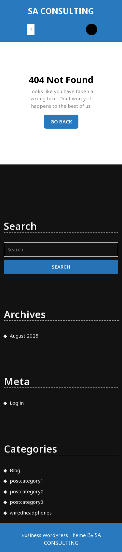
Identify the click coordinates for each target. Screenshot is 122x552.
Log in (17, 427)
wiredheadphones (31, 537)
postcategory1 (27, 505)
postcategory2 (27, 516)
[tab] (30, 29)
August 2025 (24, 360)
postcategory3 (27, 526)
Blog (15, 495)
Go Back (64, 123)
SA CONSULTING (61, 10)
